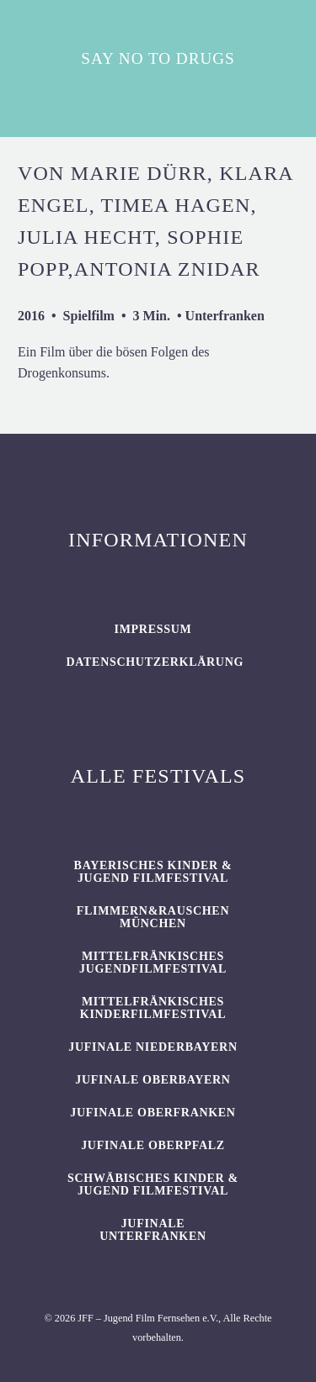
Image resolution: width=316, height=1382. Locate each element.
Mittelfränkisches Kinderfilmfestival (153, 1008)
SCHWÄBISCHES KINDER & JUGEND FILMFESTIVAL (152, 1184)
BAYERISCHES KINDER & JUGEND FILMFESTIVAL (153, 871)
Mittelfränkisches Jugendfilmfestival (153, 962)
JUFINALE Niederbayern (153, 1047)
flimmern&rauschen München (153, 917)
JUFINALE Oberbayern (152, 1079)
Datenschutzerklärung (155, 662)
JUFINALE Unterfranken (152, 1229)
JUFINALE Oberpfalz (153, 1145)
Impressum (153, 629)
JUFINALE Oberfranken (152, 1112)
